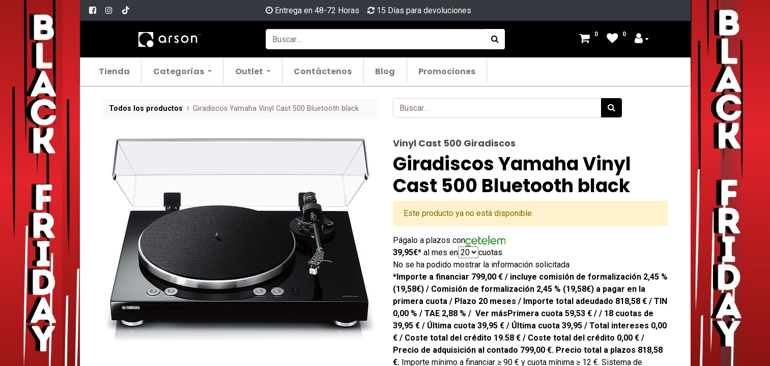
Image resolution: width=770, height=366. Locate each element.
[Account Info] (642, 39)
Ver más (491, 313)
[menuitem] (115, 70)
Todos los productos (146, 108)
